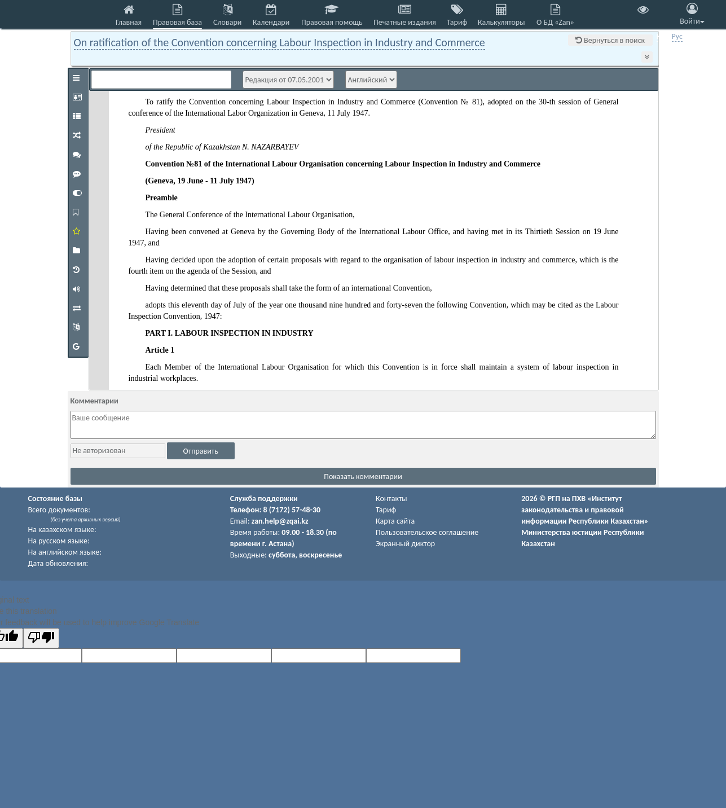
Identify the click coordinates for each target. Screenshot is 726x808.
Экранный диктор (405, 543)
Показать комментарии (363, 476)
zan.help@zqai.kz (280, 521)
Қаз (662, 36)
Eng (692, 36)
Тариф (386, 510)
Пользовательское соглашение (427, 532)
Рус (677, 36)
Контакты (391, 498)
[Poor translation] (41, 638)
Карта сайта (395, 521)
